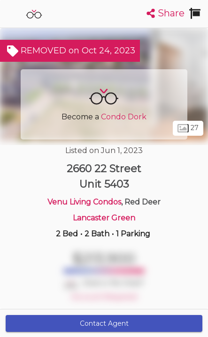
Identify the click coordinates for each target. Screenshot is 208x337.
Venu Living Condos (84, 202)
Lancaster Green (104, 217)
